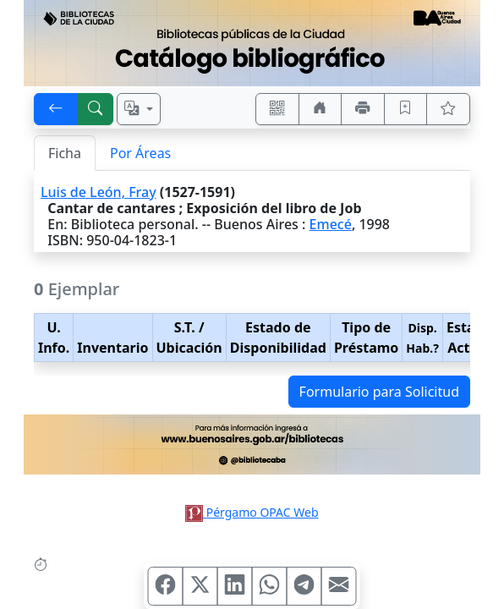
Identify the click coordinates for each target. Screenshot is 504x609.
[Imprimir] (363, 109)
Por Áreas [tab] (140, 153)
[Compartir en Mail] (339, 586)
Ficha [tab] (64, 153)
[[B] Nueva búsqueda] (95, 109)
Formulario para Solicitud (379, 391)
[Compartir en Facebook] (166, 586)
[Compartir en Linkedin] (235, 586)
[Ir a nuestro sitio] (320, 109)
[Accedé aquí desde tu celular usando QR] (277, 109)
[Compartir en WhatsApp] (270, 586)
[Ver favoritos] (448, 109)
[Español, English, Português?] (139, 109)
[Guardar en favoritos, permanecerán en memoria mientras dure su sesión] (406, 109)
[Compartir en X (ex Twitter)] (200, 586)
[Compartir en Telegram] (304, 586)
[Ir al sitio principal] (252, 43)
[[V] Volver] (56, 109)
